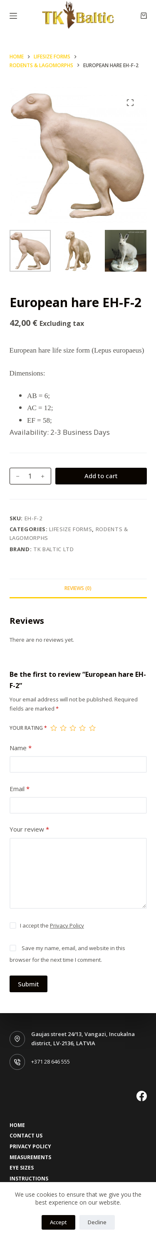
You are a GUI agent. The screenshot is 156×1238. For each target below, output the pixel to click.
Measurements (30, 1157)
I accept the (52, 925)
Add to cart (101, 475)
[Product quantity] (30, 476)
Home (17, 1125)
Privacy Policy (67, 925)
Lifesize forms (70, 529)
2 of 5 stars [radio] (63, 728)
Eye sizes (22, 1168)
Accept (58, 1222)
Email (20, 789)
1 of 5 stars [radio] (53, 728)
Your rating (28, 727)
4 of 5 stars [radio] (82, 728)
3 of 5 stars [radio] (72, 728)
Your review (29, 829)
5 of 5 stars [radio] (92, 728)
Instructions (29, 1178)
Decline (97, 1222)
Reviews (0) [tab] (78, 588)
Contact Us (26, 1135)
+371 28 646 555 (50, 1061)
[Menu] (13, 16)
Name (21, 748)
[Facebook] (141, 1096)
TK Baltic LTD (53, 549)
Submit (28, 984)
